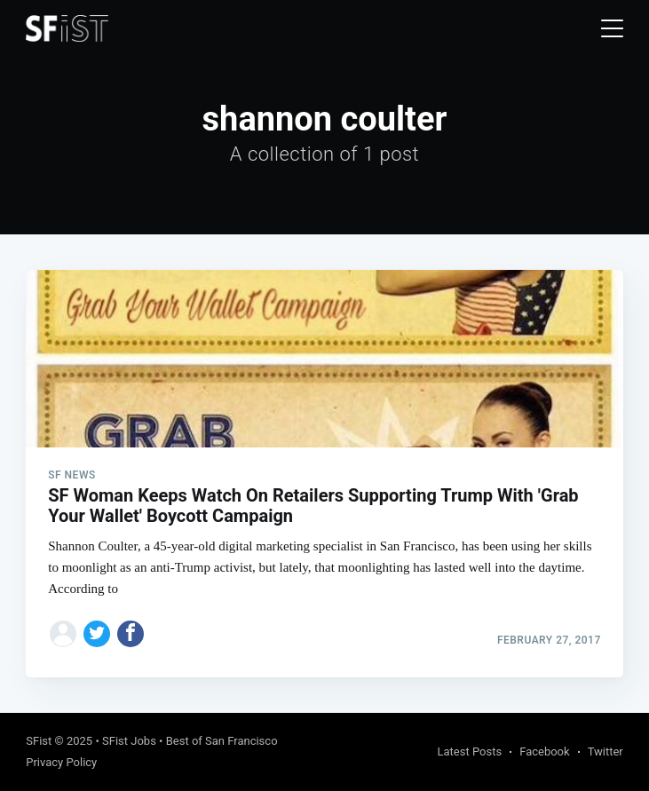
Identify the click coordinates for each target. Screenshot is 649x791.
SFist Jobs (129, 740)
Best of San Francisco (222, 740)
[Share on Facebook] (130, 634)
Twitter (605, 751)
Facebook (544, 751)
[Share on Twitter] (97, 634)
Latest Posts (470, 751)
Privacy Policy (61, 762)
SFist (38, 740)
